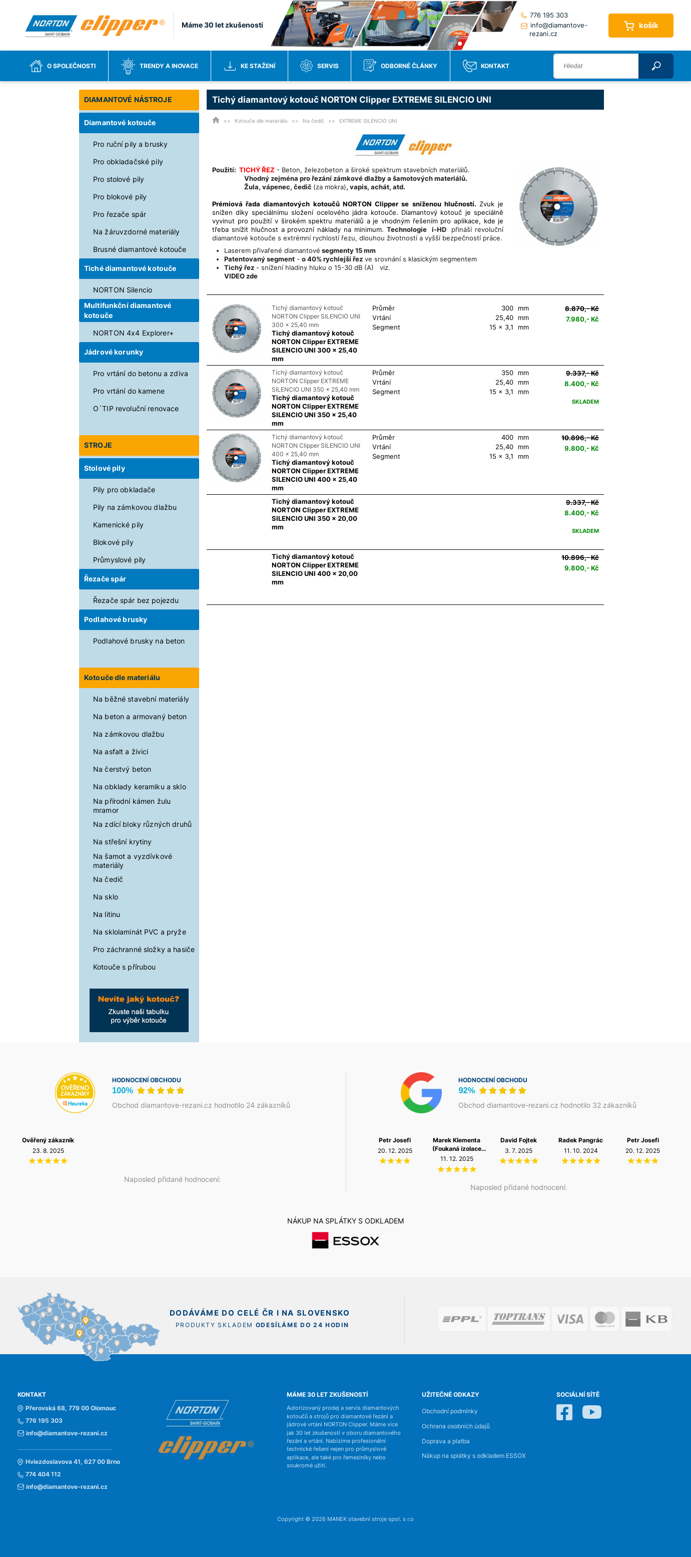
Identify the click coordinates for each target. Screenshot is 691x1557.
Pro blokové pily (120, 196)
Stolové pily (104, 468)
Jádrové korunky (113, 352)
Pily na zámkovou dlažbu (135, 507)
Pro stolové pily (118, 179)
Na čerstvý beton (122, 769)
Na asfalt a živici (121, 751)
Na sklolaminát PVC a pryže (139, 931)
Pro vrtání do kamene (129, 391)
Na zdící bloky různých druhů (142, 824)
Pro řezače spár (119, 214)
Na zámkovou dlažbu (129, 734)
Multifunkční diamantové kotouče (127, 310)
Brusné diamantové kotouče (140, 249)
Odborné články (400, 66)
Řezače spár (105, 578)
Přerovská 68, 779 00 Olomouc (67, 1408)
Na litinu (106, 914)
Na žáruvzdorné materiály (136, 231)
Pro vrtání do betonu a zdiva (140, 373)
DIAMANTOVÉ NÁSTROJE (128, 99)
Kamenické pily (118, 524)
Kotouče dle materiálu (122, 677)
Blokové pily (113, 542)
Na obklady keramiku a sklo (139, 786)
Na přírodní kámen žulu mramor (132, 805)
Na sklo (105, 896)
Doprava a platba (446, 1441)
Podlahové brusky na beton (139, 641)
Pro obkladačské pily (128, 161)
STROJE (98, 445)
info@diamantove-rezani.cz (554, 29)
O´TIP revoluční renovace (136, 408)
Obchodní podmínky (450, 1411)
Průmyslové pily (119, 559)
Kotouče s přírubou (124, 967)
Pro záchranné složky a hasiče (144, 949)
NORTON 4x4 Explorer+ (133, 333)
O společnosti (63, 66)
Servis (319, 66)
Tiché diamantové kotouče (130, 268)
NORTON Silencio (122, 289)
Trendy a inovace (159, 66)
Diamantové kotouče (120, 122)
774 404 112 (39, 1474)
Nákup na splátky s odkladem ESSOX (474, 1455)
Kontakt (486, 66)
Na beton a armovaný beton (140, 716)
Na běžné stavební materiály (141, 699)
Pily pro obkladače (124, 489)
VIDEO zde (241, 276)
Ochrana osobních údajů (456, 1426)
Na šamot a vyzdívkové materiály (132, 860)
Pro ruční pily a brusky (130, 144)
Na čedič (108, 879)
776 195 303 (544, 15)
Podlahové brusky (115, 619)
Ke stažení (249, 66)
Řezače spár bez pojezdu (136, 600)
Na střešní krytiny (122, 841)
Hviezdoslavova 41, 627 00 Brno (69, 1461)
